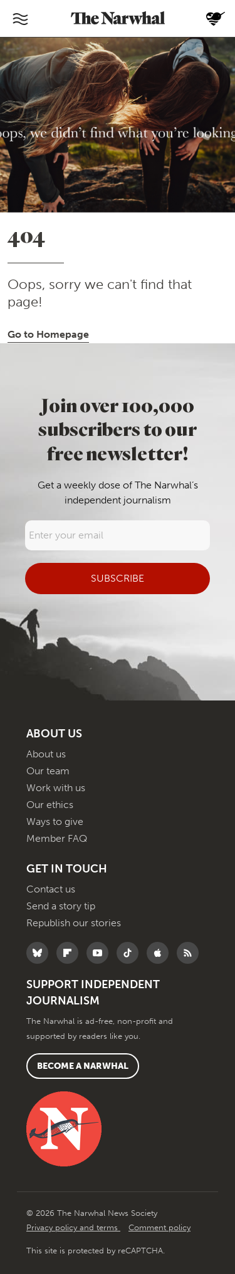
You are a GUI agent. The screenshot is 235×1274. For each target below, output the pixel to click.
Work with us (55, 788)
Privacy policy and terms (73, 1227)
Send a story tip (60, 906)
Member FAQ (56, 838)
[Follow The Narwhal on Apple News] (161, 952)
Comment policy (159, 1227)
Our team (48, 771)
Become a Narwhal (82, 1066)
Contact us (50, 889)
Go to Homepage (48, 334)
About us (46, 754)
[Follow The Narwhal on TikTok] (131, 952)
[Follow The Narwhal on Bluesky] (40, 952)
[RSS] (191, 952)
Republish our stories (73, 923)
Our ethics (49, 805)
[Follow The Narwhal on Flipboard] (70, 952)
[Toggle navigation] (20, 19)
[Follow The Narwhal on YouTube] (100, 952)
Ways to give (54, 821)
